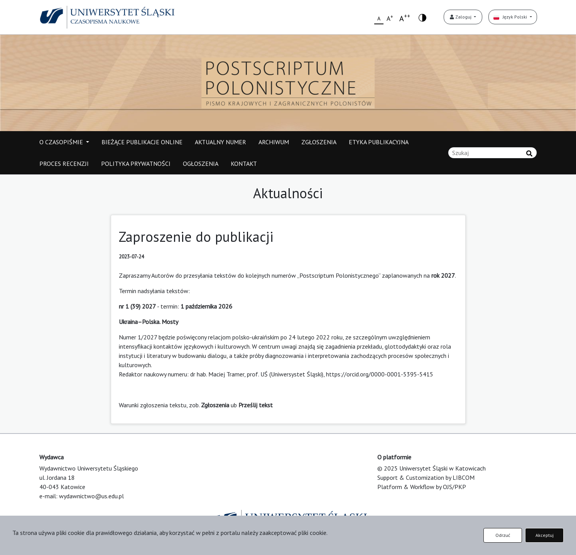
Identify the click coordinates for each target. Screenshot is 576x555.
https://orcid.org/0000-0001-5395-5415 (379, 374)
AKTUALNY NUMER (220, 142)
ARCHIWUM (273, 142)
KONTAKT (244, 163)
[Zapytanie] (492, 152)
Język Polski (510, 17)
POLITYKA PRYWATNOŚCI (136, 163)
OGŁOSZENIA (200, 163)
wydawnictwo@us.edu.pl (91, 496)
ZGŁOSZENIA (318, 142)
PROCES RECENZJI (64, 163)
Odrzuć (502, 535)
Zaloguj (461, 17)
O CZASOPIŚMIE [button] (61, 142)
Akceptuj (544, 535)
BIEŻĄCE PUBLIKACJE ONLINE (141, 142)
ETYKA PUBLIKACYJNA (379, 142)
